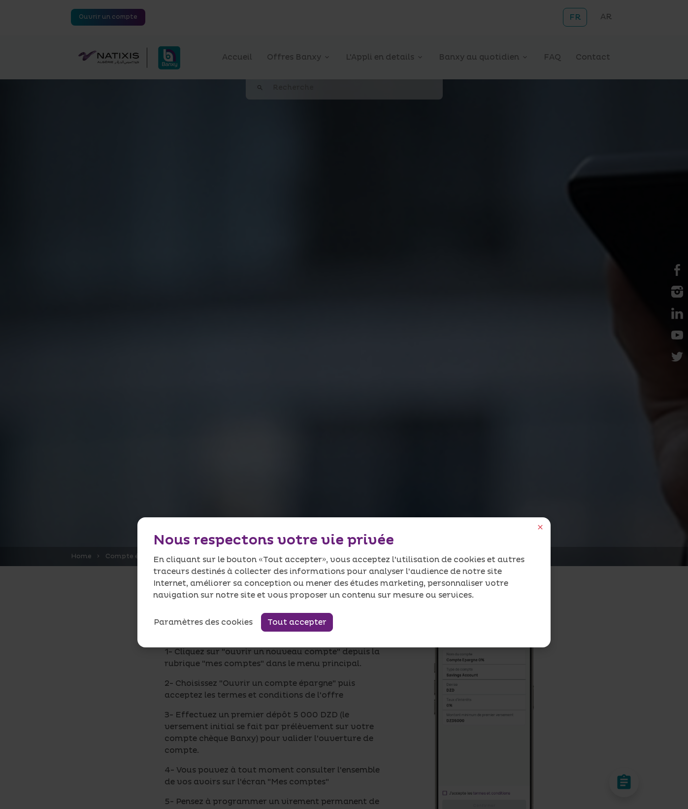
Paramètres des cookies (203, 622)
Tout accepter (297, 622)
